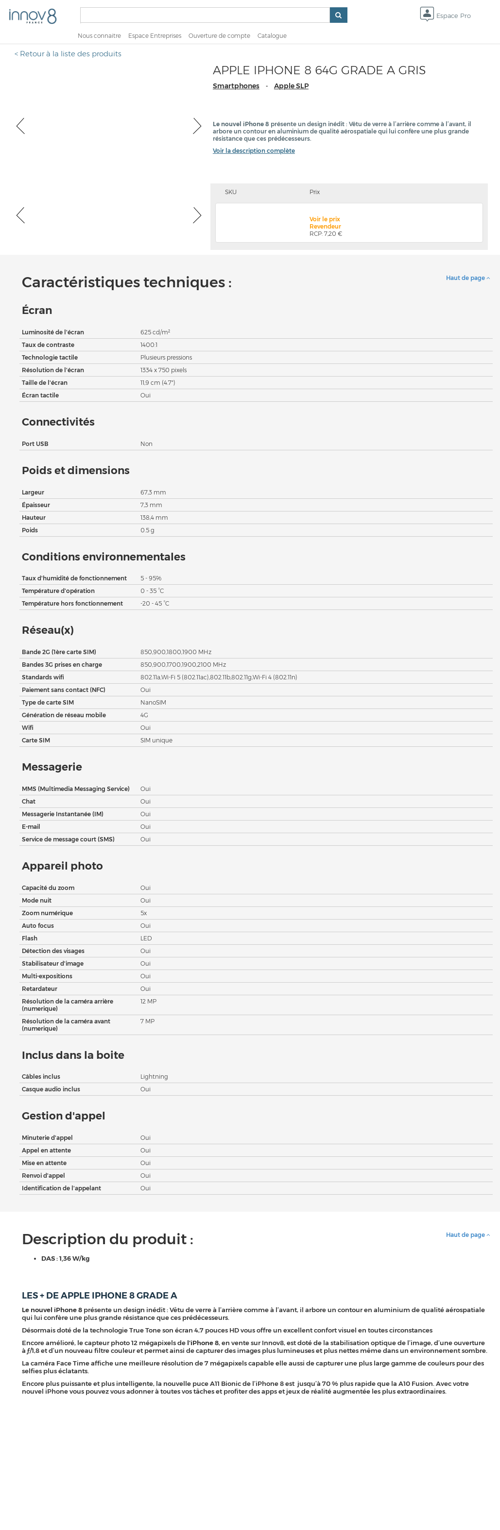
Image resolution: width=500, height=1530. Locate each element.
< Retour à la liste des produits (68, 53)
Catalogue (272, 35)
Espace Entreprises (154, 35)
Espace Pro (445, 16)
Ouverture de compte (219, 35)
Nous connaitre (99, 35)
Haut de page (468, 277)
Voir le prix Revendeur (325, 222)
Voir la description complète (254, 150)
